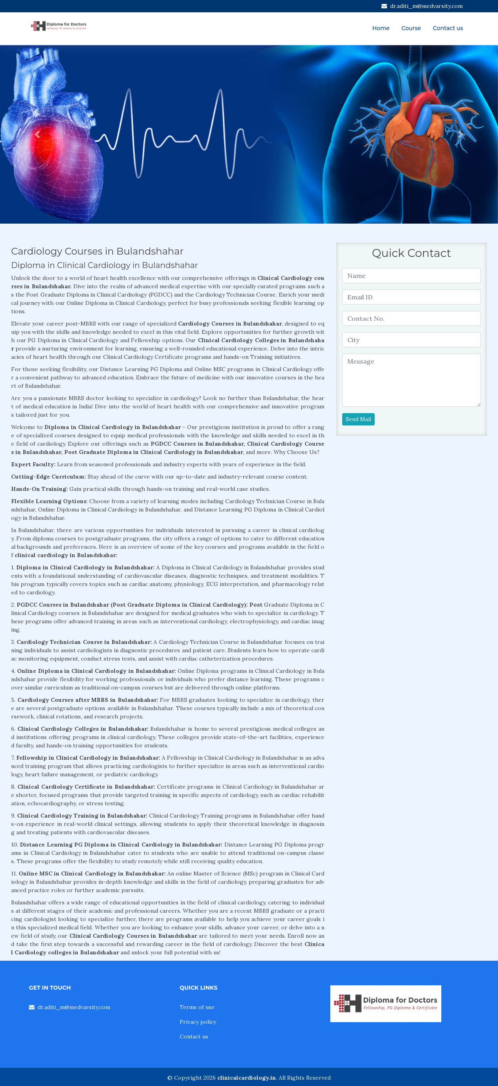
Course (411, 28)
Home (381, 28)
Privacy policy (198, 1021)
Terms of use (197, 1007)
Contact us (448, 28)
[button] (37, 134)
